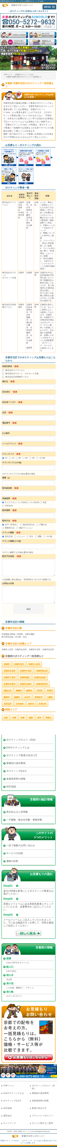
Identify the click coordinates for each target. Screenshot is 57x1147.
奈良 (39, 718)
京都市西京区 (42, 684)
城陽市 (17, 697)
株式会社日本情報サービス (15, 377)
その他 (40, 458)
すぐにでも (8, 502)
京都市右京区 (40, 677)
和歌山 (48, 718)
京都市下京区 (9, 677)
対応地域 (11, 786)
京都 (22, 718)
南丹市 (31, 704)
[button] (49, 7)
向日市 (27, 697)
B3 (32, 458)
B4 (25, 458)
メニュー (19, 536)
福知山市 (8, 690)
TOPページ (8, 74)
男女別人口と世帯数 (17, 812)
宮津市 (50, 690)
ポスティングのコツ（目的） (21, 739)
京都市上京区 (34, 664)
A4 (4, 458)
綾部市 (29, 690)
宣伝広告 (7, 536)
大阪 (6, 718)
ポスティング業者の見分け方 (21, 755)
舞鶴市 (19, 690)
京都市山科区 (26, 684)
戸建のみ (41, 524)
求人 (30, 536)
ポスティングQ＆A (16, 771)
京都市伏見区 (9, 684)
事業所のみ (8, 528)
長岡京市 (38, 697)
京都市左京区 (9, 671)
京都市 (7, 664)
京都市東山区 (42, 671)
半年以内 (7, 506)
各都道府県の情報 (15, 778)
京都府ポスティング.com (24, 74)
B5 (18, 458)
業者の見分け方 (39, 1108)
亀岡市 (7, 697)
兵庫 (14, 718)
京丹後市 (20, 704)
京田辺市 (8, 704)
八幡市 (50, 697)
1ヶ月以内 (21, 502)
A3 (11, 458)
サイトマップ (9, 1123)
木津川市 (42, 704)
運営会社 (7, 1115)
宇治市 (39, 690)
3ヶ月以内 (33, 502)
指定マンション (24, 528)
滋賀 (31, 718)
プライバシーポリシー (42, 1115)
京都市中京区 (26, 671)
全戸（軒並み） (10, 524)
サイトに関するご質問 (42, 1123)
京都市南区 (25, 677)
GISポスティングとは (18, 747)
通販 (38, 536)
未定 (43, 502)
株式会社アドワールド (13, 370)
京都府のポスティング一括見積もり (24, 656)
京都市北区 (19, 664)
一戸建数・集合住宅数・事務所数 (24, 819)
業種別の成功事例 (15, 763)
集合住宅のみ (27, 524)
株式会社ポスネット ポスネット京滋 (20, 373)
